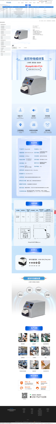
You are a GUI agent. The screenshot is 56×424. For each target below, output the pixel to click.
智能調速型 (2, 31)
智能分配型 (2, 33)
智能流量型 (2, 32)
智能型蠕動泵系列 (3, 29)
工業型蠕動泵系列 (3, 46)
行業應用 (30, 2)
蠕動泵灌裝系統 (3, 51)
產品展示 (26, 2)
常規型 (2, 53)
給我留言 (48, 410)
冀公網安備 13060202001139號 (37, 421)
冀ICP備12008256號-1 (17, 421)
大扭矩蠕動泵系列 (40, 412)
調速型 (2, 36)
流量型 (2, 37)
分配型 (2, 38)
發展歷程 (24, 411)
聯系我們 (42, 2)
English (51, 1)
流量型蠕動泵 (2, 27)
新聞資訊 (38, 2)
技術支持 (34, 2)
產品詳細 (14, 47)
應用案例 (32, 413)
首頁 (19, 2)
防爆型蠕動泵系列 (3, 40)
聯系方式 (48, 411)
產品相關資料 (25, 47)
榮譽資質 (24, 412)
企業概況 (24, 410)
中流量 (2, 54)
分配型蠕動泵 (2, 28)
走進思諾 (22, 2)
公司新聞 (32, 410)
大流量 (2, 55)
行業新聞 (32, 411)
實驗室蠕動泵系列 (3, 24)
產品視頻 (20, 47)
